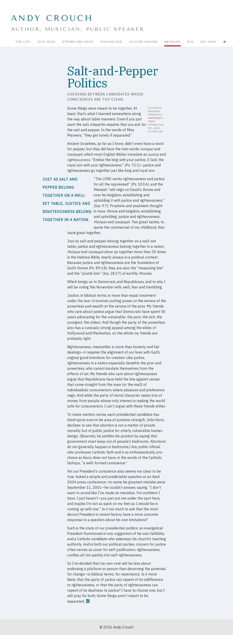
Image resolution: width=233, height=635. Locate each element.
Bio (190, 41)
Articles (172, 41)
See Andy (208, 41)
